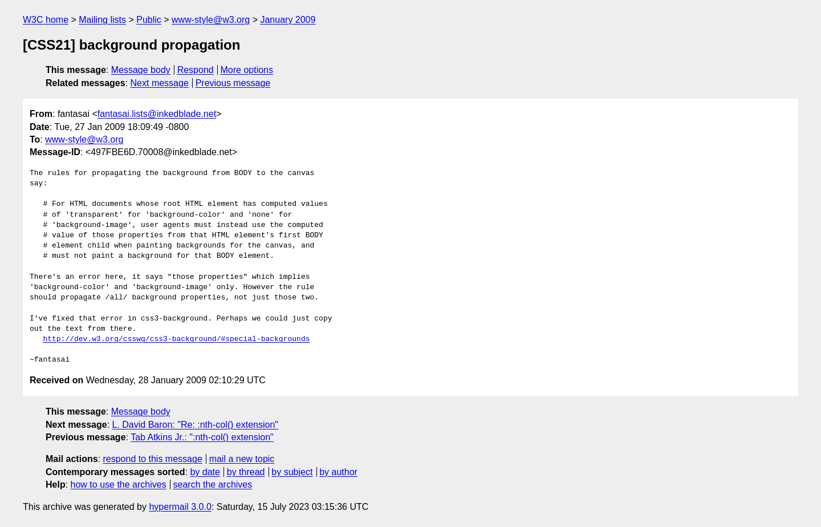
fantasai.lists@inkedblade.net (156, 114)
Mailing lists (102, 20)
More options (247, 70)
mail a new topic (242, 459)
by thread (246, 472)
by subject (291, 472)
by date (205, 472)
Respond (195, 70)
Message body (140, 70)
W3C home (45, 20)
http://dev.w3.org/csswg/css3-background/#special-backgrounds (176, 339)
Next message (160, 83)
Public (148, 20)
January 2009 (287, 20)
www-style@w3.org (211, 20)
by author (338, 472)
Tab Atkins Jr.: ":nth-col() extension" (202, 437)
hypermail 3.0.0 (180, 507)
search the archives (213, 484)
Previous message (233, 83)
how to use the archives (118, 484)
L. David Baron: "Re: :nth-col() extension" (195, 424)
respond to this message (152, 459)
